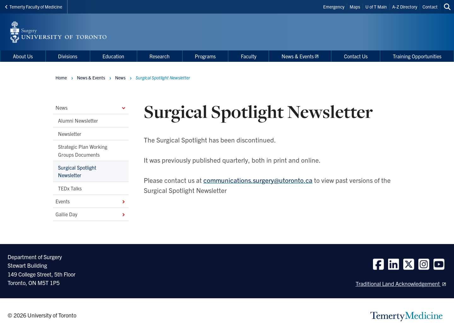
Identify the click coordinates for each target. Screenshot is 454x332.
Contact (430, 6)
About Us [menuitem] (23, 56)
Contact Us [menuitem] (356, 56)
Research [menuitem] (159, 56)
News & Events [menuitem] (298, 56)
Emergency (333, 6)
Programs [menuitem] (205, 56)
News (90, 107)
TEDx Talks (70, 188)
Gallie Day (90, 214)
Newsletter (69, 134)
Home (61, 77)
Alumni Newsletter (78, 121)
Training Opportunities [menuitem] (417, 56)
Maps (355, 6)
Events (90, 201)
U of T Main (376, 6)
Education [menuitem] (113, 56)
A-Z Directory (404, 6)
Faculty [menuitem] (248, 56)
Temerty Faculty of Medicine (33, 6)
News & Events (91, 77)
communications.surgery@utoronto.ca (257, 180)
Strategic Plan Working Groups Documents (82, 151)
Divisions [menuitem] (67, 56)
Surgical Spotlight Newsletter (77, 171)
